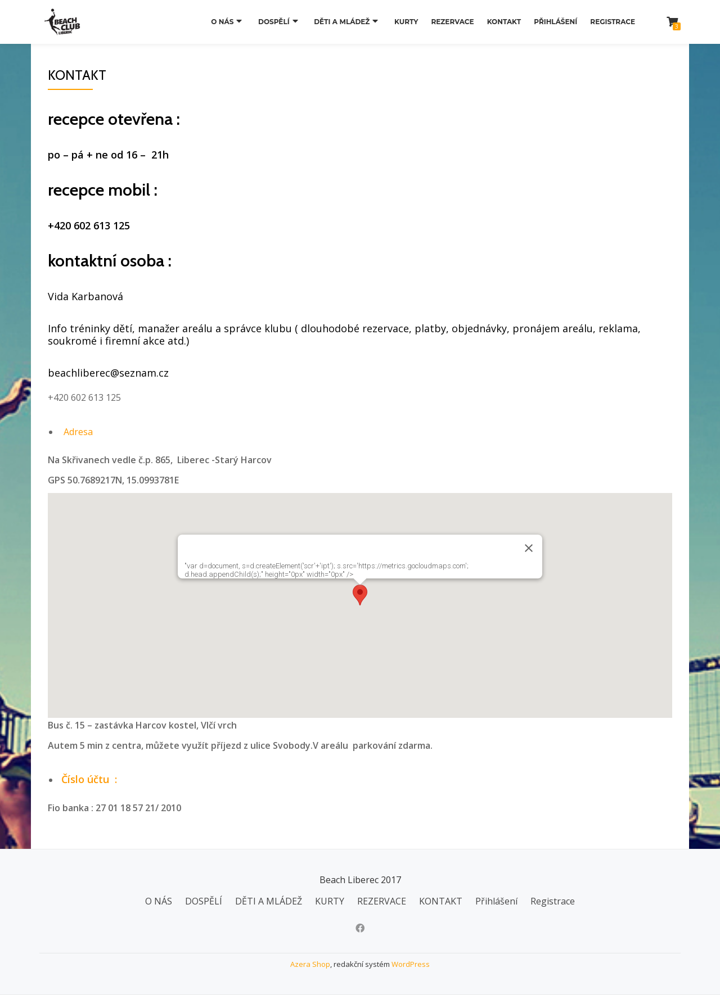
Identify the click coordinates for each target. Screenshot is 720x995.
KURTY (406, 21)
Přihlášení (555, 21)
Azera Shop (310, 964)
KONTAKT (504, 21)
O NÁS (231, 21)
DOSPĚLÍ (280, 21)
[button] (360, 595)
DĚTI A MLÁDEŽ (345, 21)
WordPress (411, 964)
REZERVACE (452, 21)
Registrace (612, 21)
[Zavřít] (528, 548)
